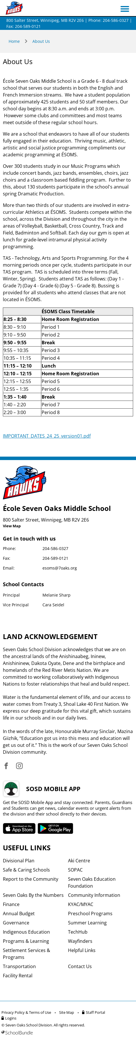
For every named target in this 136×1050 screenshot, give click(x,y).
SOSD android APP (55, 828)
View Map (12, 525)
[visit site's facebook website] (6, 766)
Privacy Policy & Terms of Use (26, 1012)
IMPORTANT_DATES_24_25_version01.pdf (47, 436)
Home (14, 41)
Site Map (66, 1012)
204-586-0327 (55, 548)
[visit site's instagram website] (19, 766)
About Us (41, 41)
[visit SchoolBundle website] (66, 1033)
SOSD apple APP (19, 828)
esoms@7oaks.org (59, 568)
